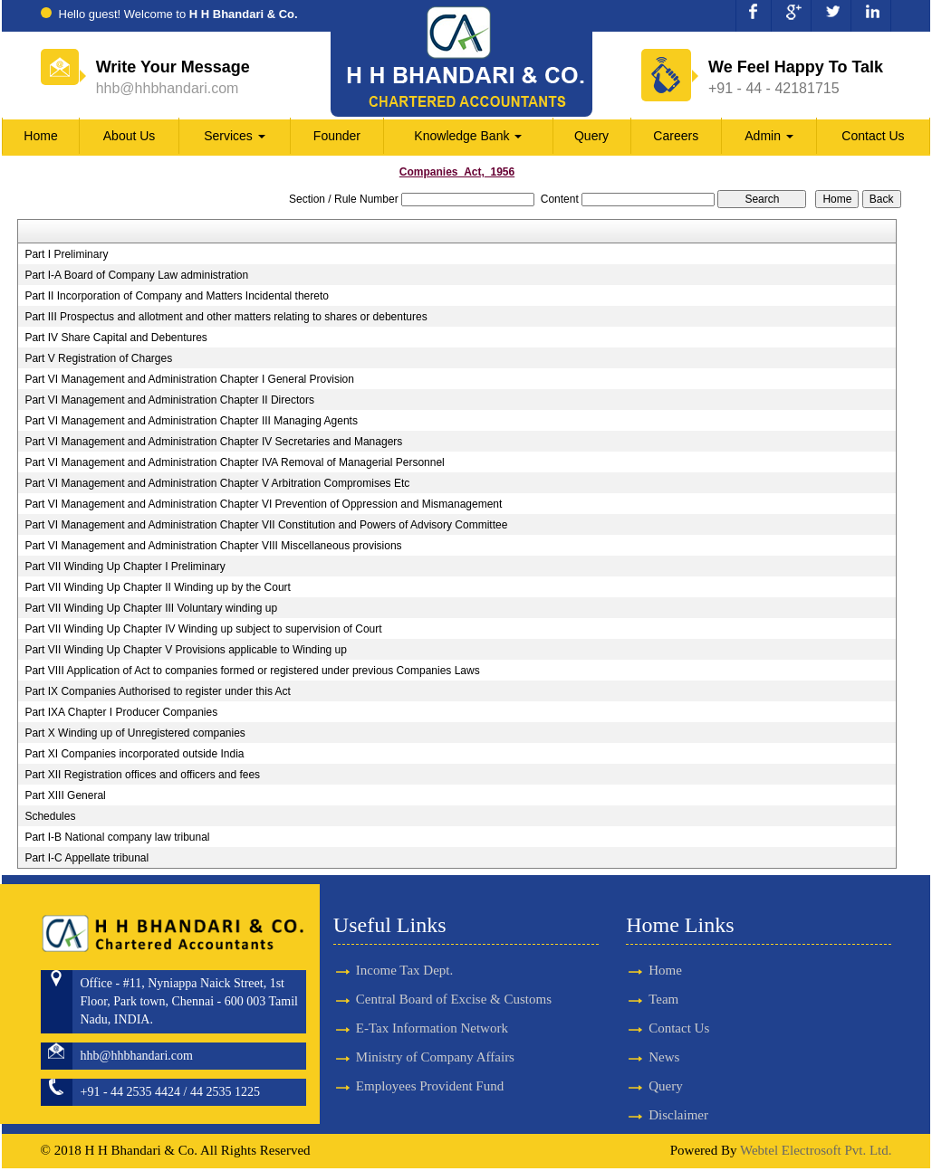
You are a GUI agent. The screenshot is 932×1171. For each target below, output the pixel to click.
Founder (336, 136)
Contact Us (872, 136)
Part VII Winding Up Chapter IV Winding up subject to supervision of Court (202, 629)
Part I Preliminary (66, 254)
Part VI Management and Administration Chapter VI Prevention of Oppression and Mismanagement (263, 504)
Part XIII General (64, 795)
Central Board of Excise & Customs (454, 973)
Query (591, 136)
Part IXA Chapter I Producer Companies (120, 712)
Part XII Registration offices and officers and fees (142, 774)
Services (234, 136)
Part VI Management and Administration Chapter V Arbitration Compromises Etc (216, 483)
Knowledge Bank (468, 136)
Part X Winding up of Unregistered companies (134, 733)
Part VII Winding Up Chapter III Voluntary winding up (150, 608)
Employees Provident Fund (430, 1061)
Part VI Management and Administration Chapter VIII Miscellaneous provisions (212, 545)
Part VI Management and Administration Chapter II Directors (168, 400)
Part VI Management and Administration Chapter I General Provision (189, 379)
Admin (769, 136)
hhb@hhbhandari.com (167, 88)
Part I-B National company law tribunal (116, 837)
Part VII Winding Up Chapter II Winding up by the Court (157, 587)
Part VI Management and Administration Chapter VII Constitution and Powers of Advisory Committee (265, 525)
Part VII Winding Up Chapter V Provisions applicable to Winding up (185, 649)
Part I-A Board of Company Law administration (136, 275)
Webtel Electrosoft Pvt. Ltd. (816, 1154)
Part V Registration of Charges (98, 358)
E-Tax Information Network (432, 1002)
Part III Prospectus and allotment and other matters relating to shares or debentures (225, 316)
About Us (129, 136)
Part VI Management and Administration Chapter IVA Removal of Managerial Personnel (234, 462)
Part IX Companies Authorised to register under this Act (157, 691)
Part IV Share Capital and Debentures (115, 337)
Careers (675, 136)
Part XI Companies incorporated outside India (134, 753)
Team (637, 1000)
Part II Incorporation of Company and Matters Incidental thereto (176, 296)
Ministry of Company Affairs (435, 1031)
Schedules (49, 816)
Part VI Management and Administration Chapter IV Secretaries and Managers (213, 441)
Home (40, 136)
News (637, 1059)
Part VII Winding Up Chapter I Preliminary (124, 566)
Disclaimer (652, 1117)
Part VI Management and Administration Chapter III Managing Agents (191, 420)
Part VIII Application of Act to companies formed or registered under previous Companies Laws (251, 670)
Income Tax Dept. (404, 944)
